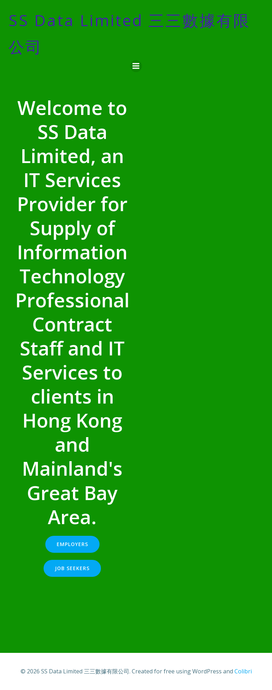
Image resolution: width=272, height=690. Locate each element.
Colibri (243, 671)
